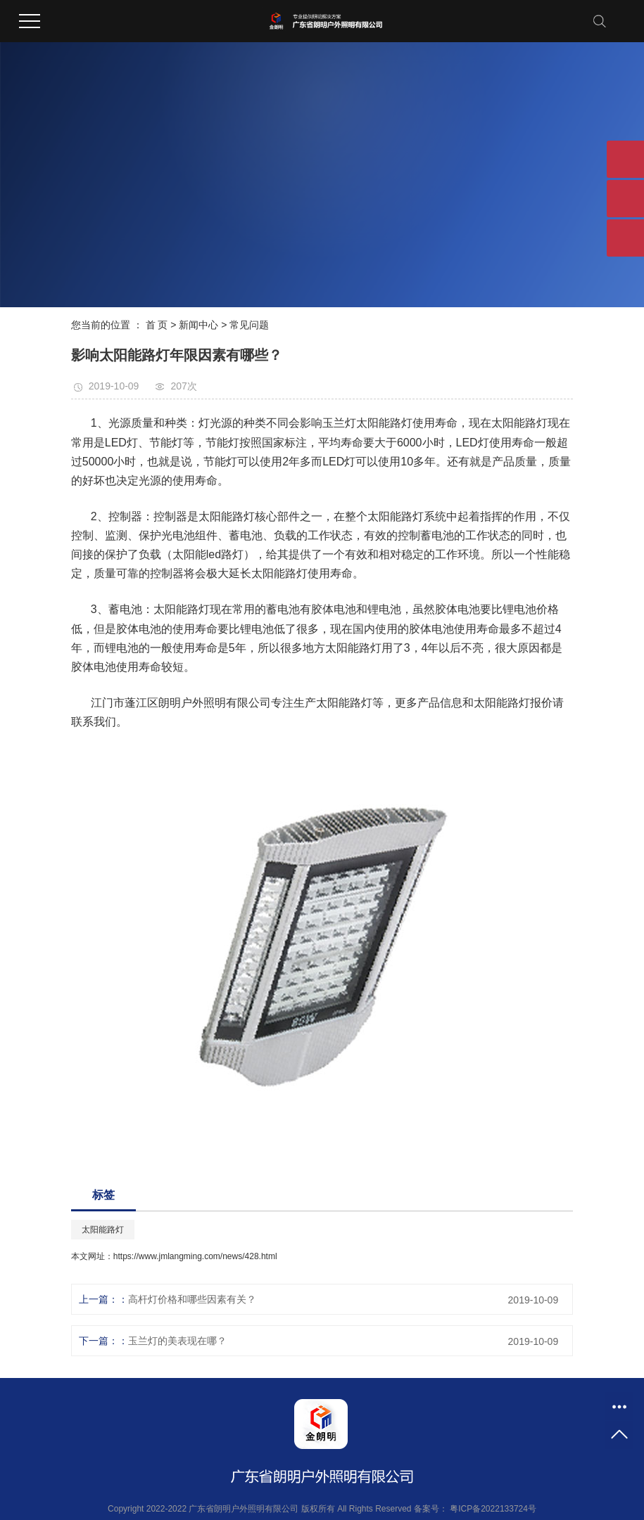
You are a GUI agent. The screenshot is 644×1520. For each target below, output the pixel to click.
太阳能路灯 (103, 1230)
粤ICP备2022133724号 (493, 1509)
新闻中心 (198, 324)
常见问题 (249, 324)
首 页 (157, 324)
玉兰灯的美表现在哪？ (177, 1340)
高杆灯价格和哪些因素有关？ (192, 1299)
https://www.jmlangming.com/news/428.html (195, 1256)
